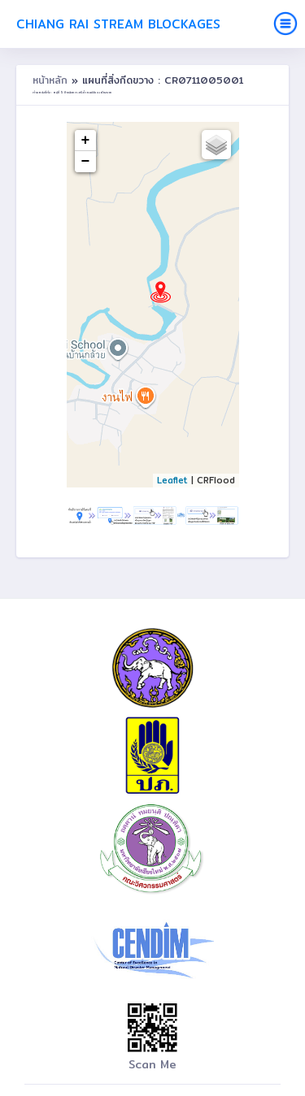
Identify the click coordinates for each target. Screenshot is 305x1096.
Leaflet (172, 480)
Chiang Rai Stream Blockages (118, 24)
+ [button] (85, 140)
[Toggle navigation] (285, 23)
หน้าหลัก (52, 80)
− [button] (85, 161)
